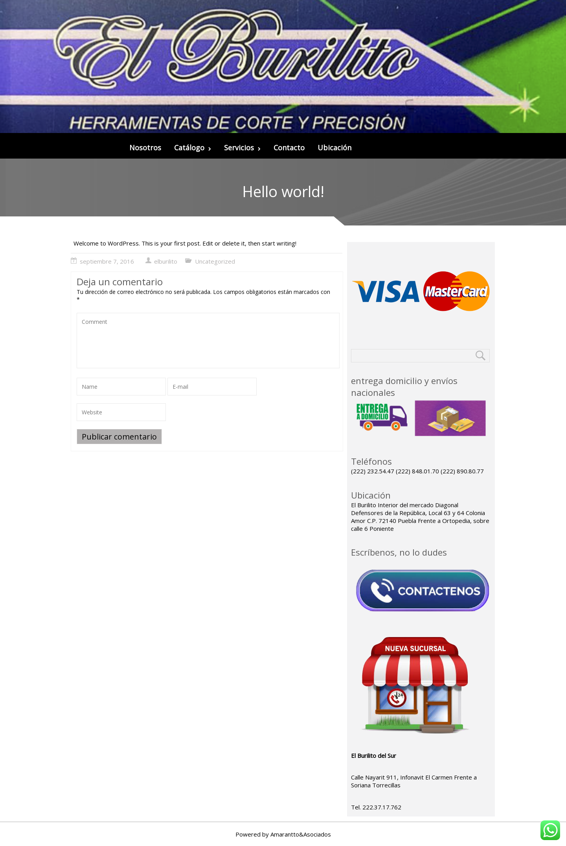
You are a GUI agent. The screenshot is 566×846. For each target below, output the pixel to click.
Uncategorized (215, 261)
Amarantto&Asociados (300, 834)
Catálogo (192, 147)
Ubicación (334, 147)
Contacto (289, 147)
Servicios (242, 147)
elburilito (165, 261)
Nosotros (145, 147)
